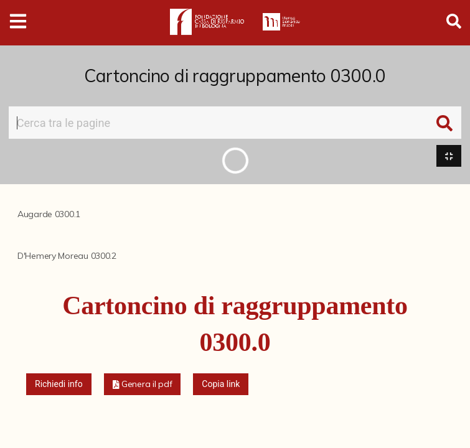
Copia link (221, 384)
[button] (142, 384)
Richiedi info (59, 384)
